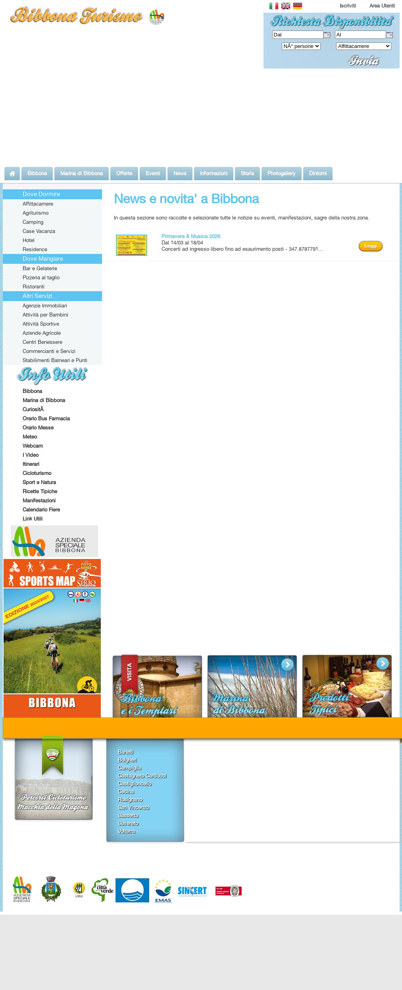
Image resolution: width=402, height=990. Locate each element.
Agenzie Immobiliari (45, 305)
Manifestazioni (39, 500)
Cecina (126, 791)
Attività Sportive (41, 323)
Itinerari (31, 464)
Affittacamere (38, 203)
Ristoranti (33, 286)
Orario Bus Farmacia (46, 418)
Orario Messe (38, 427)
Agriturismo (35, 213)
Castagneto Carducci (142, 776)
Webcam (33, 446)
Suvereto (128, 823)
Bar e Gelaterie (40, 268)
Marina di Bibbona (44, 400)
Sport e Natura (39, 482)
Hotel (29, 240)
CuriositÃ (34, 409)
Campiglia (129, 768)
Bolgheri (127, 760)
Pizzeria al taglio (41, 277)
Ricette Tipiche (40, 491)
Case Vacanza (39, 231)
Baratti (125, 752)
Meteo (30, 436)
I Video (30, 455)
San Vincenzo (133, 807)
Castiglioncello (134, 783)
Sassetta (128, 815)
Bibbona (32, 391)
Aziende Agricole (42, 333)
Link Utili (32, 518)
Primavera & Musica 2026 (191, 236)
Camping (33, 222)
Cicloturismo (37, 473)
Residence (35, 249)
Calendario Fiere (41, 509)
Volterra (126, 831)
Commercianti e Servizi (49, 351)
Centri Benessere (42, 342)
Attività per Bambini (45, 314)
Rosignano (130, 799)
